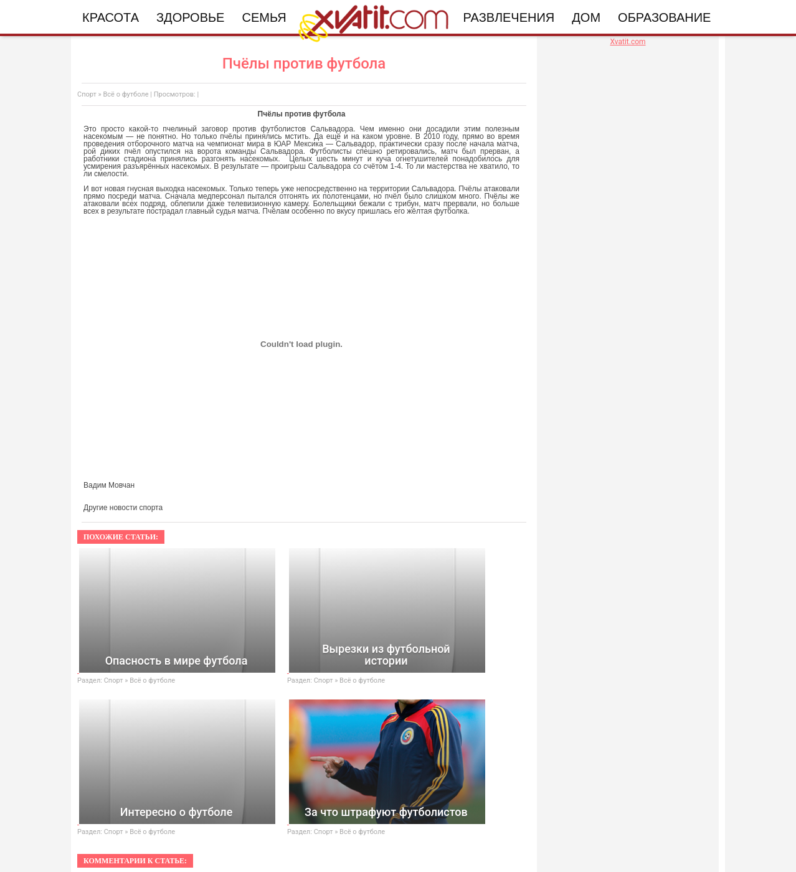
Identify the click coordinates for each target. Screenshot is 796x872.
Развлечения (509, 17)
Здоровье (190, 17)
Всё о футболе (125, 94)
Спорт (87, 94)
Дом (586, 17)
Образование (664, 17)
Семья (264, 17)
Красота (110, 17)
